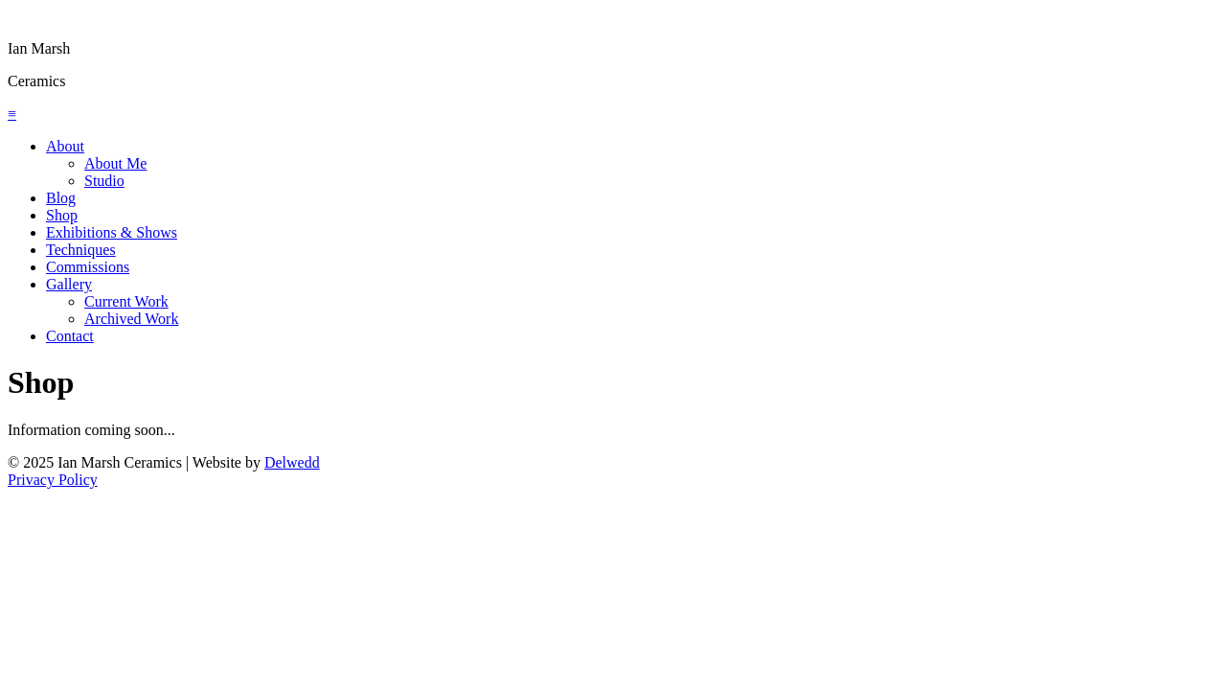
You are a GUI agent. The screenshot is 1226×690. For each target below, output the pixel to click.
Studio (104, 180)
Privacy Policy (53, 480)
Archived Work (131, 318)
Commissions (87, 267)
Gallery (69, 284)
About (65, 146)
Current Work (126, 301)
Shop (62, 215)
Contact (70, 336)
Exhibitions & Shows (111, 232)
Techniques (81, 250)
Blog (61, 198)
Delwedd (292, 462)
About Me (115, 163)
